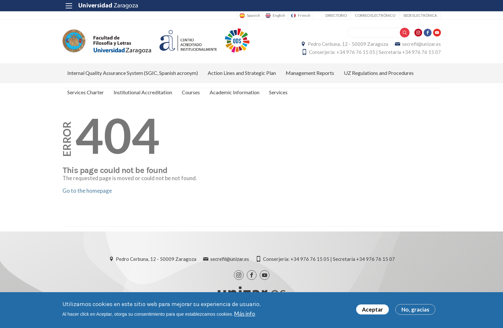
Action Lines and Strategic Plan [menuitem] (242, 73)
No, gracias (415, 310)
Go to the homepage (87, 190)
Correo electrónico (375, 15)
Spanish (253, 15)
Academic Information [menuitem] (234, 92)
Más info (244, 314)
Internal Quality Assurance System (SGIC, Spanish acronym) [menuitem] (132, 73)
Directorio (336, 15)
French (304, 15)
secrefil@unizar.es (421, 44)
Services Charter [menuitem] (85, 92)
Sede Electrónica (420, 15)
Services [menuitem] (278, 92)
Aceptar (372, 310)
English (279, 15)
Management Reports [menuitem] (310, 73)
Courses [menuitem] (191, 92)
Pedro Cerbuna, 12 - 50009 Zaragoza (348, 44)
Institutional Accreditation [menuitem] (143, 92)
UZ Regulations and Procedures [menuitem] (379, 73)
